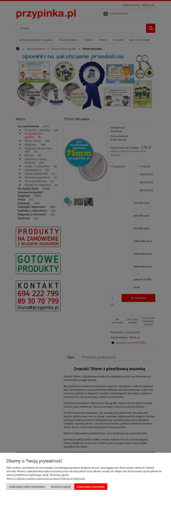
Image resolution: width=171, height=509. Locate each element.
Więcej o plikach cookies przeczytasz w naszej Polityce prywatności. (45, 478)
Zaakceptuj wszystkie (91, 486)
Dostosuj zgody (61, 486)
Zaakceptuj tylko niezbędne (27, 486)
